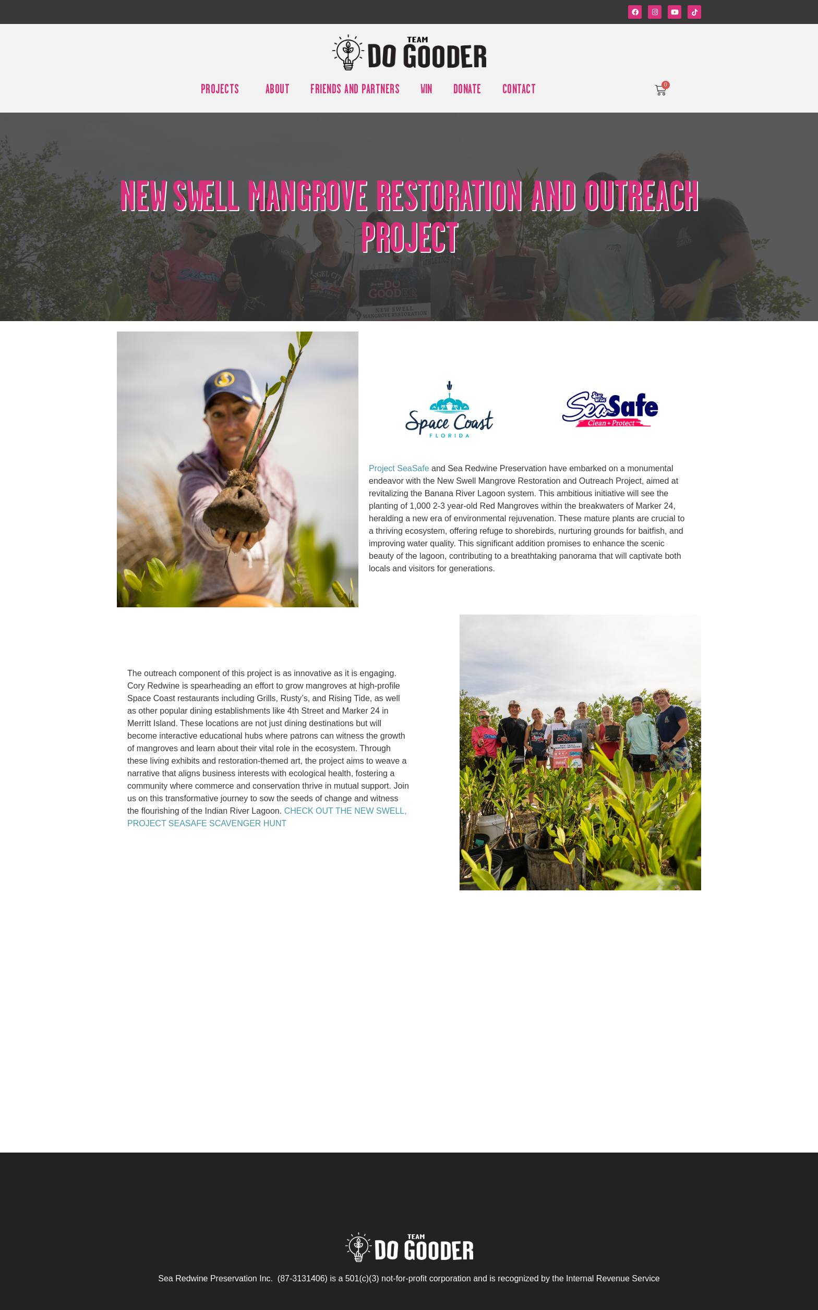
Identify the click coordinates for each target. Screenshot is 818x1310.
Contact (519, 90)
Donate (467, 90)
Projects (223, 90)
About (278, 90)
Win (426, 90)
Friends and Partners (355, 90)
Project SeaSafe (399, 468)
